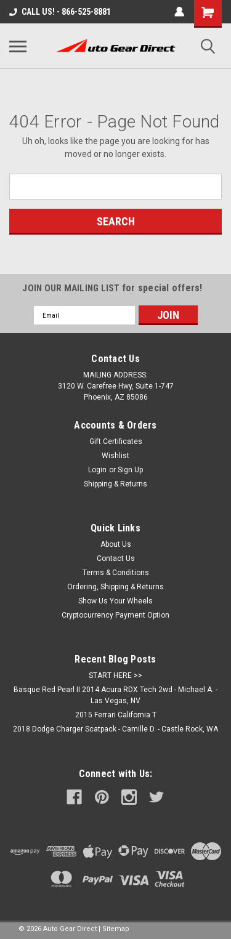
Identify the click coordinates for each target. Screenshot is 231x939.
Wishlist (115, 455)
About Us (115, 544)
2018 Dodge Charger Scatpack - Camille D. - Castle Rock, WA (115, 729)
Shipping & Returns (115, 484)
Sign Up (130, 469)
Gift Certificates (115, 441)
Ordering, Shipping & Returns (115, 586)
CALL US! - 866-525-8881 (60, 12)
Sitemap (115, 929)
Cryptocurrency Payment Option (115, 615)
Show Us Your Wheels (115, 601)
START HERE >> (115, 675)
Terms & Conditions (116, 572)
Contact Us (116, 558)
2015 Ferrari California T (115, 715)
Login (97, 469)
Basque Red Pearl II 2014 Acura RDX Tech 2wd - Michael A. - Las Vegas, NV (115, 695)
